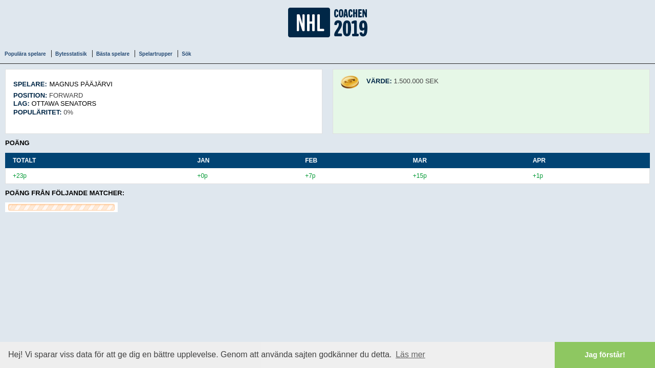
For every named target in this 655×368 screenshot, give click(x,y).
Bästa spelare (112, 54)
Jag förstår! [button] (605, 355)
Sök (186, 54)
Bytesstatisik (71, 54)
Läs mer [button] (410, 354)
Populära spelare (25, 54)
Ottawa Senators (63, 103)
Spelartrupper (155, 54)
